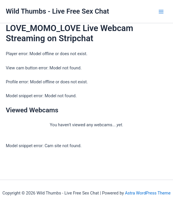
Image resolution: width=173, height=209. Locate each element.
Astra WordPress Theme (148, 193)
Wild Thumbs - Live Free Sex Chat (57, 11)
